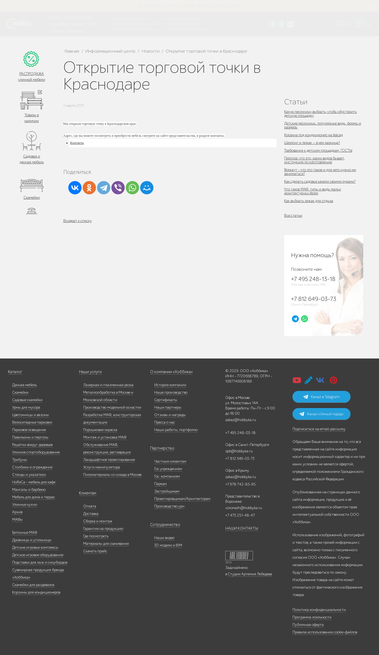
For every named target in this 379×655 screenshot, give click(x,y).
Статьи (295, 101)
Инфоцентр (57, 30)
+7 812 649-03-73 (124, 24)
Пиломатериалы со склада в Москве (112, 474)
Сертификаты (165, 400)
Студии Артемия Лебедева (250, 574)
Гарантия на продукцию (103, 528)
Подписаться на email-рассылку (319, 429)
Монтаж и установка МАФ (104, 437)
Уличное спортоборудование (36, 452)
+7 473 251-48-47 (176, 18)
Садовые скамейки (27, 400)
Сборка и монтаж (97, 521)
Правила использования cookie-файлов (324, 632)
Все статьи (293, 215)
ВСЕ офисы (147, 29)
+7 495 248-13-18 (123, 18)
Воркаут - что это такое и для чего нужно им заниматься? (321, 171)
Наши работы (59, 24)
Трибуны (19, 459)
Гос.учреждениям (168, 468)
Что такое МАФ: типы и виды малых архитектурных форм (314, 191)
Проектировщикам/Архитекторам (182, 498)
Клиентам (87, 493)
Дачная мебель (24, 385)
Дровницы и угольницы (31, 540)
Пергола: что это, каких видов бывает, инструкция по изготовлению (315, 160)
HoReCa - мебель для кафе (33, 482)
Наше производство (77, 17)
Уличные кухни (24, 504)
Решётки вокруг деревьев (32, 444)
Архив (17, 512)
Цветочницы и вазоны (30, 414)
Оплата (89, 506)
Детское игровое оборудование (37, 555)
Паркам (160, 483)
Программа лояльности (311, 617)
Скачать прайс (95, 551)
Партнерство (160, 448)
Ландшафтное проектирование (109, 459)
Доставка (90, 513)
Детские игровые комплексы (35, 547)
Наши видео (164, 537)
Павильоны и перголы (30, 437)
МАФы (17, 519)
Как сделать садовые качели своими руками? (320, 181)
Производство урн (169, 506)
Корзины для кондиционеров (36, 592)
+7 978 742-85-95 (177, 24)
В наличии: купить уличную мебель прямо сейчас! (190, 5)
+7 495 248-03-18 (240, 432)
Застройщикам (166, 491)
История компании (170, 385)
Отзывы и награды (170, 414)
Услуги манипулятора (101, 467)
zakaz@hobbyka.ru (125, 29)
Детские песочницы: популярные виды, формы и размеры (322, 125)
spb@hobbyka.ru (239, 451)
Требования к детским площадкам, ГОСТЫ (319, 150)
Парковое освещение (29, 429)
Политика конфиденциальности (319, 609)
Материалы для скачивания (106, 543)
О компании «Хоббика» (170, 372)
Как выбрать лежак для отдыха (309, 200)
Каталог (55, 17)
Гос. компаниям (167, 476)
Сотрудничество (163, 524)
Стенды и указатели (29, 474)
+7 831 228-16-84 (176, 29)
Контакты (75, 30)
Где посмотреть (95, 536)
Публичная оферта (308, 624)
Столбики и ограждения (32, 467)
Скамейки (31, 197)
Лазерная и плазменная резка (108, 385)
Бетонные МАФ (24, 532)
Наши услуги (90, 372)
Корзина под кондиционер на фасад (314, 135)
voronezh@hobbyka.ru (243, 508)
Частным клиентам (170, 461)
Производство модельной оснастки (112, 407)
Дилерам (77, 24)
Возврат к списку (77, 220)
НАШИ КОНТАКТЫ (241, 528)
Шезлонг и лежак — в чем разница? (313, 142)
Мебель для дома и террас (33, 497)
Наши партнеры (167, 407)
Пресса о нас (164, 422)
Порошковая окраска (100, 429)
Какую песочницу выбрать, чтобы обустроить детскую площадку (322, 113)
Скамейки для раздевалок (33, 584)
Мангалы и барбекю (29, 489)
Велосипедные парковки (32, 422)
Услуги (92, 24)
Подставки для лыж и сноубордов (39, 562)
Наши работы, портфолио (176, 429)
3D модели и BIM (168, 545)
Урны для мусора (26, 407)
